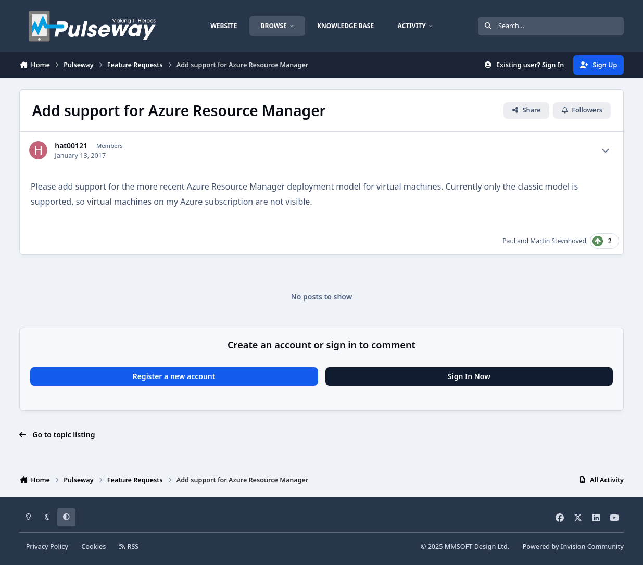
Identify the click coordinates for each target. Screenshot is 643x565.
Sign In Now (469, 376)
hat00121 (71, 145)
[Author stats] (605, 150)
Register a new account (174, 376)
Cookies (93, 546)
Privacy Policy (47, 546)
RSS (129, 546)
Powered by (573, 546)
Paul (508, 240)
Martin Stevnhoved (558, 240)
